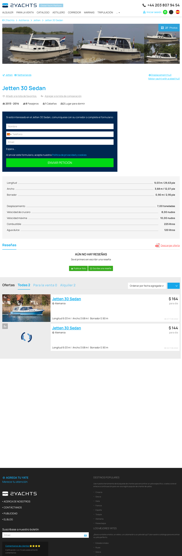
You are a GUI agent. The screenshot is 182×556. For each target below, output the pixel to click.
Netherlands (24, 75)
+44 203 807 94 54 (163, 5)
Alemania (99, 519)
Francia (98, 505)
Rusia (97, 547)
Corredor (74, 12)
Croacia (98, 492)
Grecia (98, 496)
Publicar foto (78, 268)
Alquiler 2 (67, 285)
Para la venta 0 (45, 285)
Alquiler (7, 12)
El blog (8, 519)
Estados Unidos (102, 543)
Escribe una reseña (100, 268)
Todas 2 (24, 285)
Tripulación (105, 12)
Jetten (37, 20)
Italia (97, 501)
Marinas (89, 12)
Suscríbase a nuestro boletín (20, 529)
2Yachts (8, 20)
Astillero (59, 12)
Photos (169, 27)
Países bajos (100, 523)
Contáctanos (13, 507)
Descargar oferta (170, 245)
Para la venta (25, 12)
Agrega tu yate (15, 477)
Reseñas (9, 245)
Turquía (98, 514)
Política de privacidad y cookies (69, 155)
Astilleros (24, 20)
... (118, 12)
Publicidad (10, 513)
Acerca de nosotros (17, 501)
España (98, 510)
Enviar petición (60, 163)
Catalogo (43, 12)
